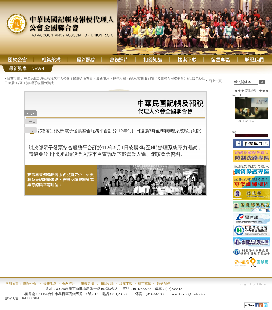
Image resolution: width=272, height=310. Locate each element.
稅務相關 (119, 78)
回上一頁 (215, 81)
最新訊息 (102, 78)
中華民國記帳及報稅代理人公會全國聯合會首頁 (58, 78)
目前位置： (15, 78)
